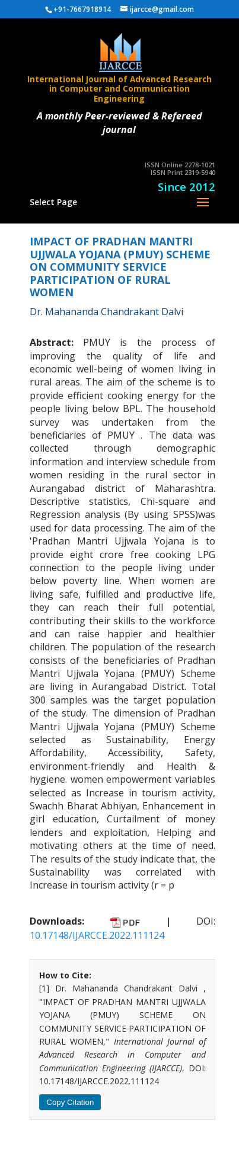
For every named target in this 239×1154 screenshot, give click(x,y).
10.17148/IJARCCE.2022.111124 (97, 935)
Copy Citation (70, 1102)
